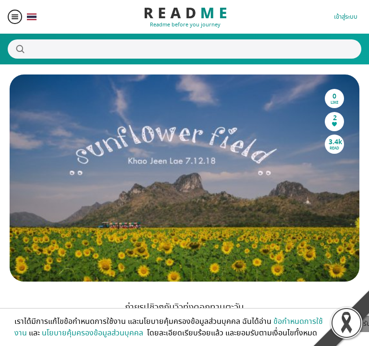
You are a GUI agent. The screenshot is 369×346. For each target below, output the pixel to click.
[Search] (184, 49)
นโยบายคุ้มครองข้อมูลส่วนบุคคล (93, 333)
